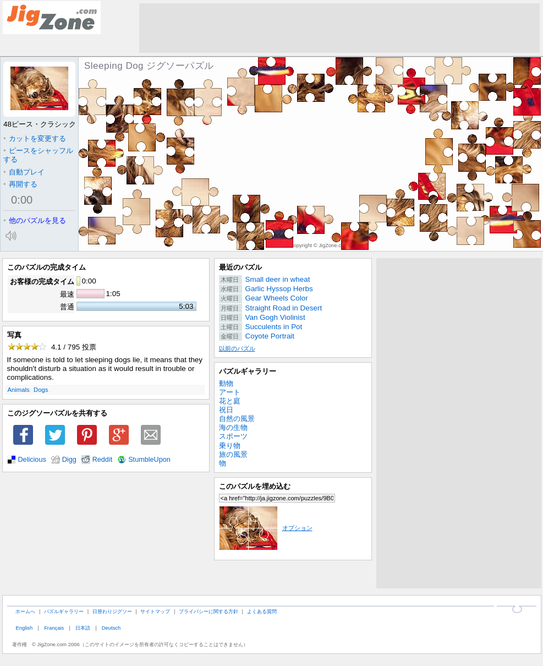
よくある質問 (262, 611)
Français (54, 628)
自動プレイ (24, 172)
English (23, 628)
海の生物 (233, 427)
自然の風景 (237, 418)
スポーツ (233, 436)
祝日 (226, 410)
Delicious (32, 459)
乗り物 (229, 445)
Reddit (102, 459)
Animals (19, 389)
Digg (69, 459)
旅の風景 (233, 454)
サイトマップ (155, 611)
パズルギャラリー (247, 371)
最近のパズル (240, 267)
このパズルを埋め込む (254, 486)
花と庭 (229, 401)
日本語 (82, 628)
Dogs (41, 389)
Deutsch (111, 628)
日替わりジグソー (112, 611)
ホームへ (25, 611)
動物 (226, 383)
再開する (20, 184)
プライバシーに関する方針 (208, 611)
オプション (265, 528)
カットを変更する (34, 138)
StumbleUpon (149, 459)
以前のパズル (237, 348)
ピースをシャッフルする (38, 154)
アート (229, 392)
